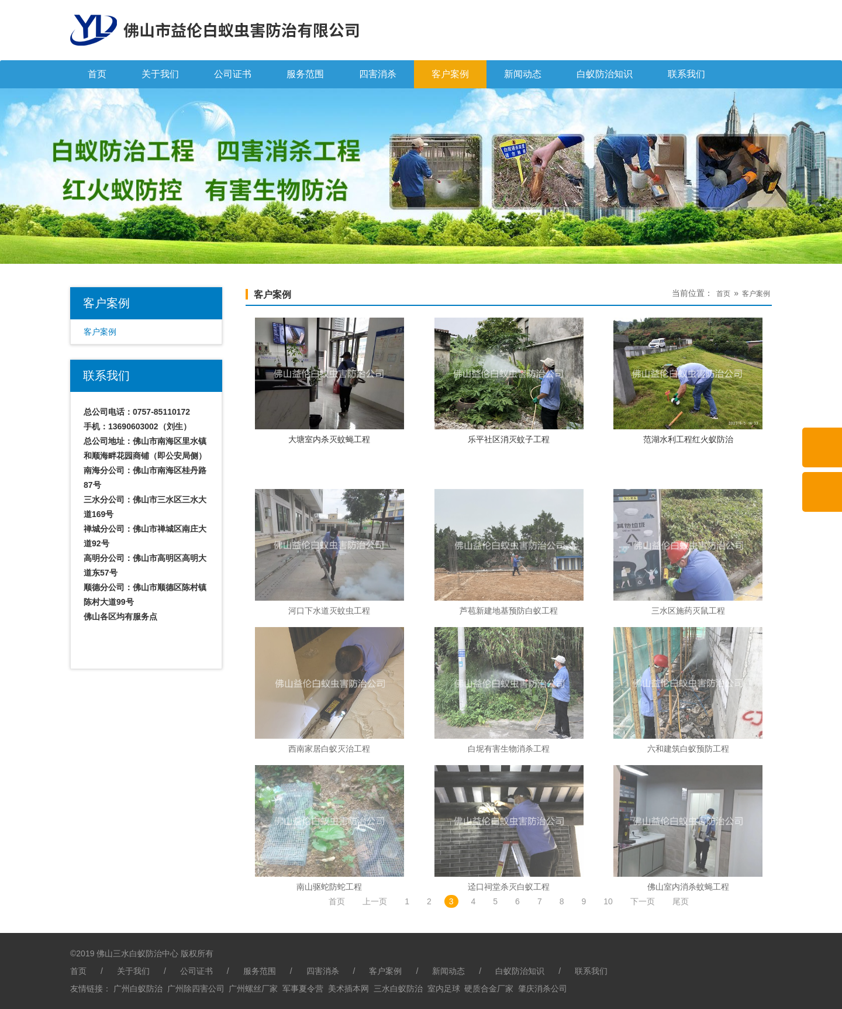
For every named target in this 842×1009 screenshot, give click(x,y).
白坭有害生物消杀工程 (509, 838)
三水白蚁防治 (398, 988)
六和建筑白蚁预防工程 (688, 838)
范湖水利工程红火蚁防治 (688, 439)
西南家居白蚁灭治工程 (329, 838)
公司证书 (232, 74)
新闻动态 (522, 74)
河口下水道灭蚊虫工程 (329, 700)
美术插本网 (348, 988)
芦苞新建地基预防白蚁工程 (509, 700)
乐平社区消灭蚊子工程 (509, 439)
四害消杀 (377, 74)
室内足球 (443, 988)
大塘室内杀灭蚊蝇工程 (329, 439)
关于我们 (160, 74)
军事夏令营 (302, 988)
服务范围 (305, 74)
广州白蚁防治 (138, 988)
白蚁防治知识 (605, 74)
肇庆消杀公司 (542, 988)
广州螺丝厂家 (253, 988)
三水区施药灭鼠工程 (688, 700)
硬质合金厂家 (488, 988)
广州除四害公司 (196, 988)
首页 (97, 74)
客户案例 (450, 74)
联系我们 (686, 74)
